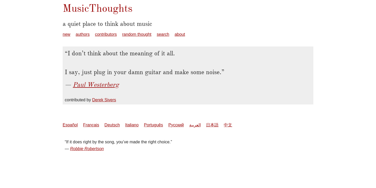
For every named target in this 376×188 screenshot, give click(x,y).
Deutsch (112, 125)
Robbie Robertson (87, 148)
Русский (176, 125)
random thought (136, 34)
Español (70, 125)
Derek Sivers (104, 100)
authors (83, 34)
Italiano (132, 125)
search (163, 34)
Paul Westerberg (96, 85)
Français (91, 125)
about (180, 34)
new (66, 34)
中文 (228, 125)
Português (153, 125)
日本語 (212, 125)
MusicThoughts (97, 8)
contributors (106, 34)
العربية (195, 125)
